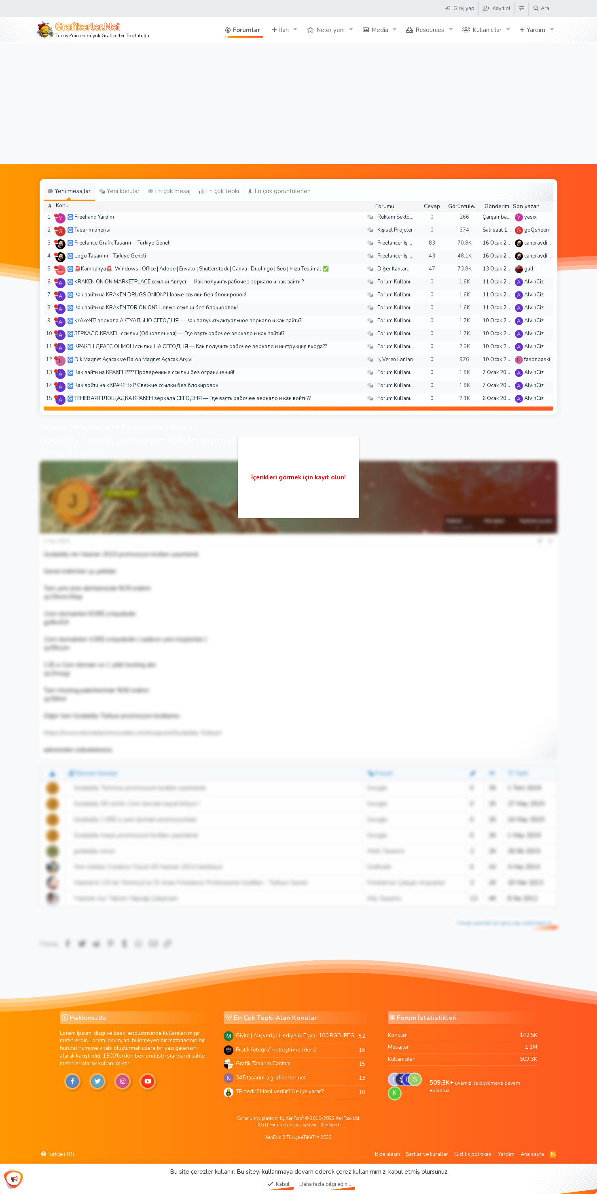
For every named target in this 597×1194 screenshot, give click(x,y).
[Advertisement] (298, 103)
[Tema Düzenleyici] (521, 8)
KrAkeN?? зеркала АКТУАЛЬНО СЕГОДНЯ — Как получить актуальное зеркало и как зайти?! (188, 320)
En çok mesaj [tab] (169, 191)
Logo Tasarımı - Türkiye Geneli (110, 256)
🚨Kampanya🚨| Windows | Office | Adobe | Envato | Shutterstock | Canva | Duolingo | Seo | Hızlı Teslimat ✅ (201, 268)
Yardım (536, 30)
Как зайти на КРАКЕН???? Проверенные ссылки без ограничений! (154, 372)
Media (379, 30)
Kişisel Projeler (395, 230)
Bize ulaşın (387, 1154)
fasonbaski (537, 359)
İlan (284, 30)
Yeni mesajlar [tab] (69, 191)
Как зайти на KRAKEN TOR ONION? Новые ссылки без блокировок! (156, 307)
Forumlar (246, 30)
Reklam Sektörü (396, 217)
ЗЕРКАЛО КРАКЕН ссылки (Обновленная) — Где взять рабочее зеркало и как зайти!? (179, 333)
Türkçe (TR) (57, 1154)
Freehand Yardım (94, 217)
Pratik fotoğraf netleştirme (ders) (276, 1050)
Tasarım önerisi (92, 230)
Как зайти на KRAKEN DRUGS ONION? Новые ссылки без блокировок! (160, 294)
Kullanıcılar (487, 30)
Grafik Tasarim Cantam (263, 1063)
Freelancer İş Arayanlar (404, 243)
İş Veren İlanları (395, 359)
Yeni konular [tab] (119, 191)
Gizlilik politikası (473, 1154)
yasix (530, 217)
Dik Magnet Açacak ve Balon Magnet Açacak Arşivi (133, 359)
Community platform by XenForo (298, 1118)
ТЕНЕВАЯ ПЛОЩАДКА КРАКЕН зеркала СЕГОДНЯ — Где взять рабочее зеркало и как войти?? (192, 398)
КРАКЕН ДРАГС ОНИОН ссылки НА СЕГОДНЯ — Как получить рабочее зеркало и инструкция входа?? (200, 346)
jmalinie (54, 453)
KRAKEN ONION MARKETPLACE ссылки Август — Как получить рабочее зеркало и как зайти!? (189, 281)
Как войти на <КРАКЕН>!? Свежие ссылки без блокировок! (147, 385)
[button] (295, 29)
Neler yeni (330, 30)
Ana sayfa (532, 1154)
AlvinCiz (534, 281)
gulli (529, 268)
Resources (429, 30)
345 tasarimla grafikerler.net (271, 1077)
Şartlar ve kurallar (427, 1154)
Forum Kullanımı (396, 281)
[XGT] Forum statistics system (298, 1125)
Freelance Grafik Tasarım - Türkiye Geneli (122, 243)
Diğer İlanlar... (394, 268)
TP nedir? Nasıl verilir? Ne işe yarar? (280, 1091)
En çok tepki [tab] (219, 191)
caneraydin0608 (543, 243)
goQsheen (536, 230)
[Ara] (541, 8)
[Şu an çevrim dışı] (56, 215)
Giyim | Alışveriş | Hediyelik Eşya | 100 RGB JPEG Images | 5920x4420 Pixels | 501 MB (297, 1035)
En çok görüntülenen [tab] (279, 191)
